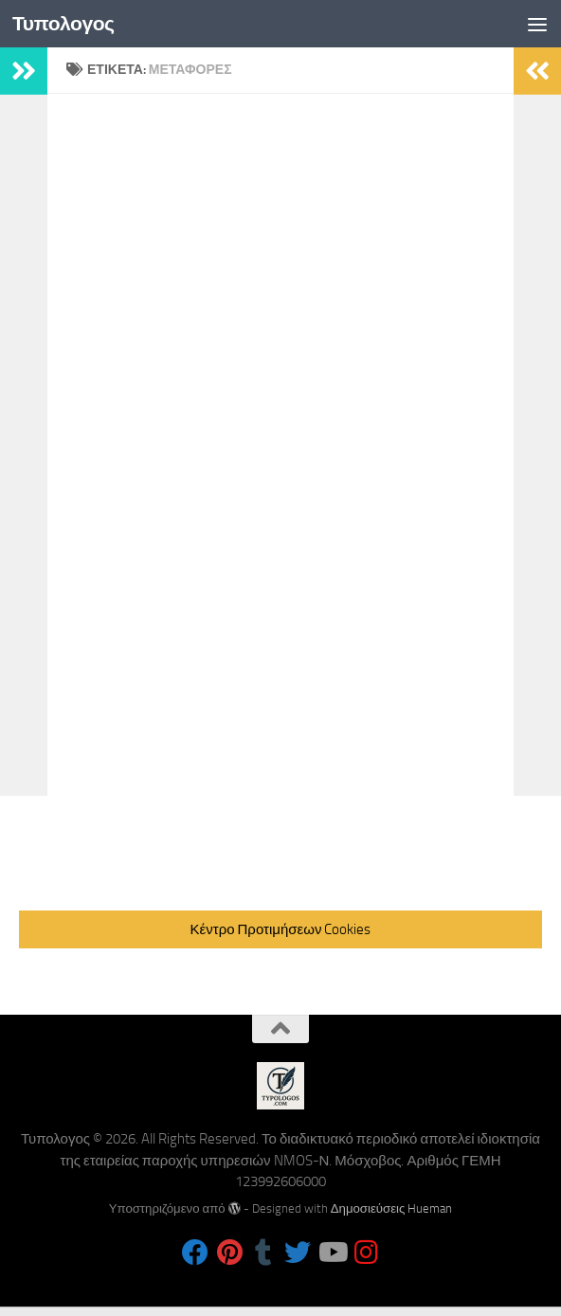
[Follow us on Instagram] (366, 1252)
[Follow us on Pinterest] (229, 1252)
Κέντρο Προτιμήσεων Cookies (280, 929)
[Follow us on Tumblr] (263, 1252)
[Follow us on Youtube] (331, 1252)
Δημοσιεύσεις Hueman (392, 1208)
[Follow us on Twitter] (297, 1252)
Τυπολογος (63, 23)
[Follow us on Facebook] (195, 1252)
